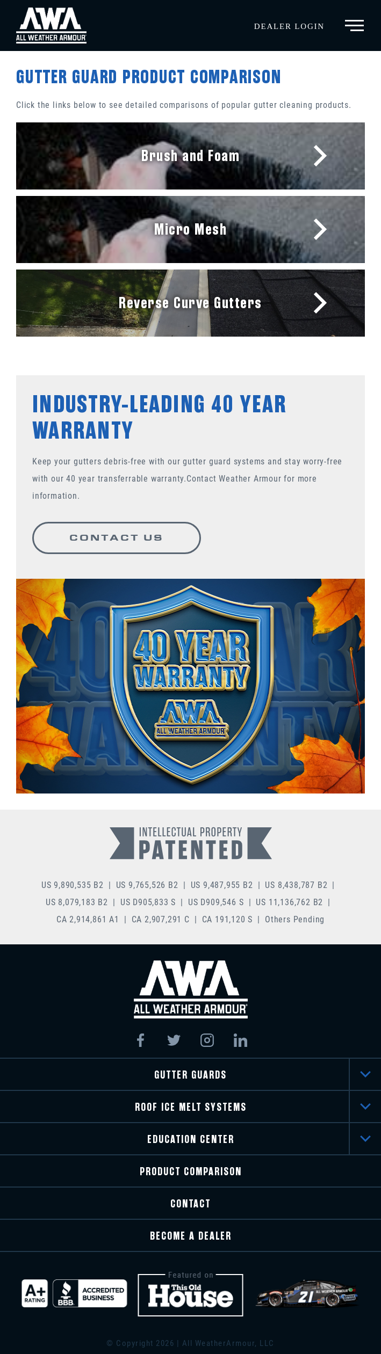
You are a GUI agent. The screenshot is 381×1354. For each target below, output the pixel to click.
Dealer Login (289, 26)
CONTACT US (116, 538)
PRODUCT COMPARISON (191, 1171)
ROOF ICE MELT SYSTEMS (191, 1107)
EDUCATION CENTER (190, 1139)
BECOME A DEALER (191, 1236)
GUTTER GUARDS (190, 1075)
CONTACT (190, 1204)
